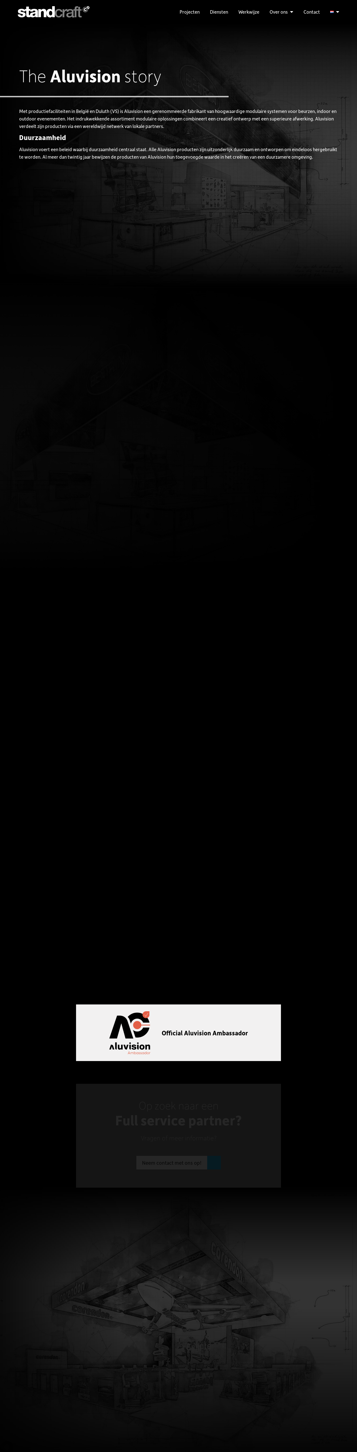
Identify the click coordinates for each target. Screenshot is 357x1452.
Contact (311, 12)
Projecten (190, 12)
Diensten (219, 12)
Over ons (281, 12)
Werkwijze (248, 12)
